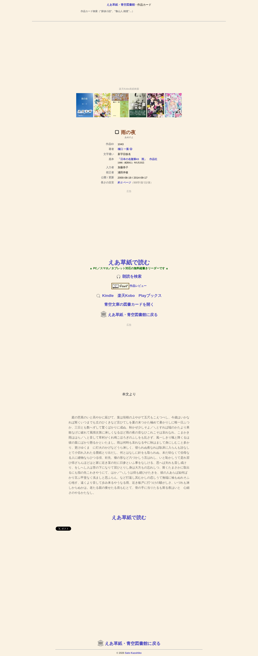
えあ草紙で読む (129, 262)
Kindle (108, 295)
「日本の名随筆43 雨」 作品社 (137, 159)
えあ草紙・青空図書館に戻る (133, 315)
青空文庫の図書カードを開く (129, 304)
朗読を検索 (131, 276)
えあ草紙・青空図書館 (121, 4)
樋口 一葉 (123, 149)
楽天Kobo (126, 295)
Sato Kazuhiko (133, 653)
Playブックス (150, 295)
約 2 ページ (124, 182)
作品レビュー (129, 285)
